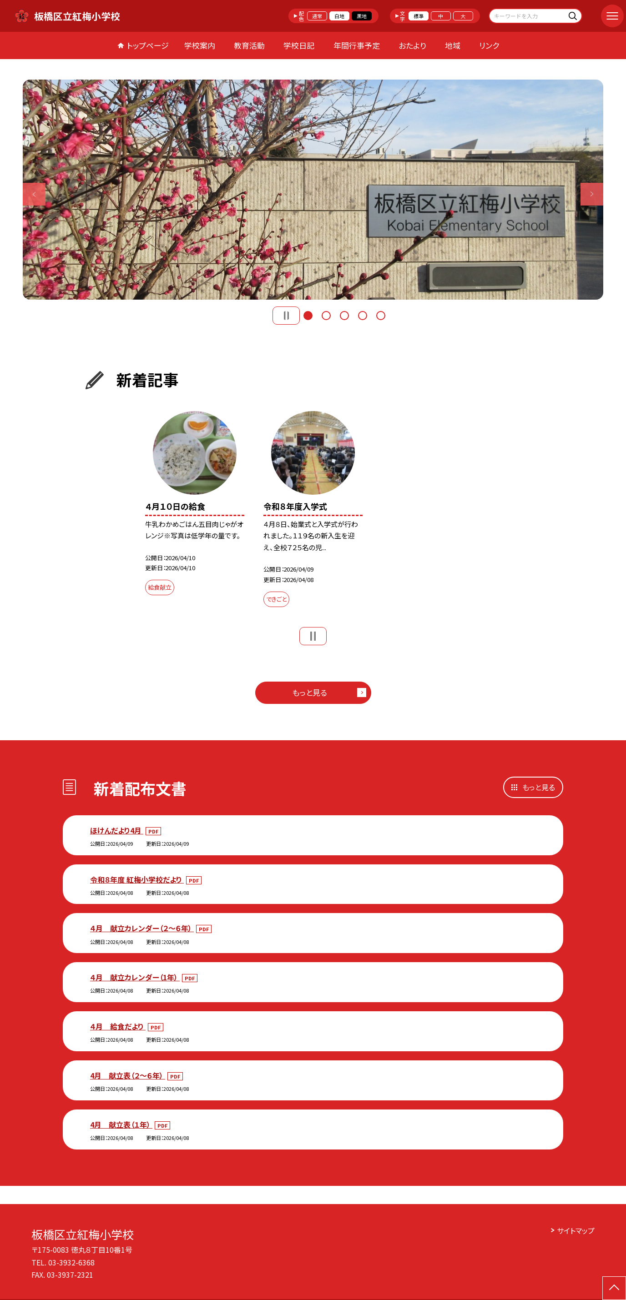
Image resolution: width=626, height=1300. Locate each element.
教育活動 (249, 45)
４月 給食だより (118, 1026)
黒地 (362, 16)
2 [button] (326, 315)
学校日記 (298, 45)
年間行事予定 (356, 45)
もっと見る (309, 692)
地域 (452, 45)
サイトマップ (576, 1230)
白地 (339, 16)
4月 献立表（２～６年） (127, 1075)
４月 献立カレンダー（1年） (135, 977)
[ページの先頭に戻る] (614, 1288)
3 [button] (344, 315)
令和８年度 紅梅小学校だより (137, 879)
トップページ (148, 45)
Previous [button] (34, 194)
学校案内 (199, 45)
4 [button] (362, 315)
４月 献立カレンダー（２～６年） (142, 928)
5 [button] (380, 315)
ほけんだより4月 (116, 830)
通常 (317, 16)
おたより (412, 45)
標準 (419, 16)
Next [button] (592, 194)
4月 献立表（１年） (121, 1124)
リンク (489, 45)
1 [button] (308, 315)
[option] (313, 190)
